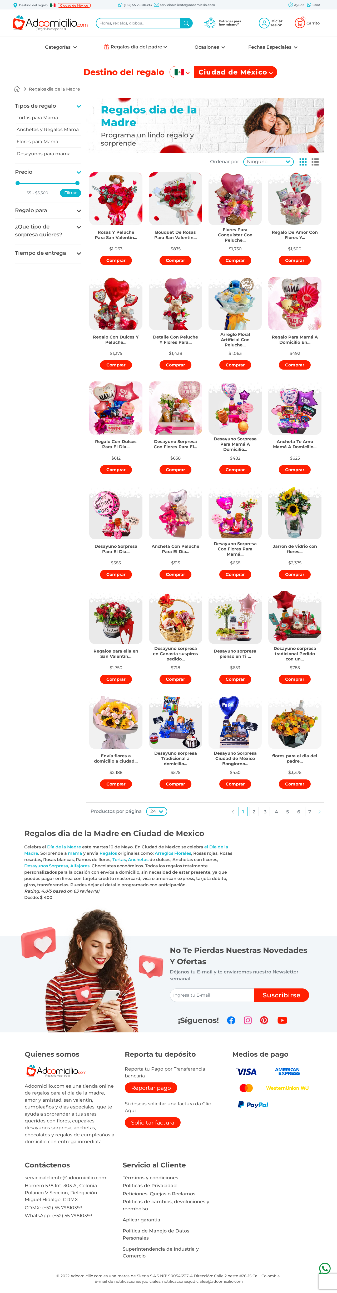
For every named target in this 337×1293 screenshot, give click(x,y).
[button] (53, 5)
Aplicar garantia (141, 1219)
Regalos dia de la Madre (54, 89)
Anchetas (138, 859)
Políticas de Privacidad (150, 1185)
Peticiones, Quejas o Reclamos (159, 1193)
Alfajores (80, 865)
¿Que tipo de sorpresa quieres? (38, 230)
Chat (313, 5)
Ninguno (257, 161)
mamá (75, 853)
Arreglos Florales (173, 853)
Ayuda (296, 5)
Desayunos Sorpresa (46, 865)
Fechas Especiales (270, 47)
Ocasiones (207, 47)
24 (153, 811)
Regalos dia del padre (136, 46)
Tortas (119, 859)
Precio (23, 172)
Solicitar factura (152, 1122)
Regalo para (31, 210)
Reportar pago (151, 1088)
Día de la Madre (64, 846)
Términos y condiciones (150, 1177)
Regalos (108, 853)
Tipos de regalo (35, 106)
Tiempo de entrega (40, 253)
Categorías (58, 47)
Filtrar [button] (70, 192)
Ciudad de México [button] (74, 5)
